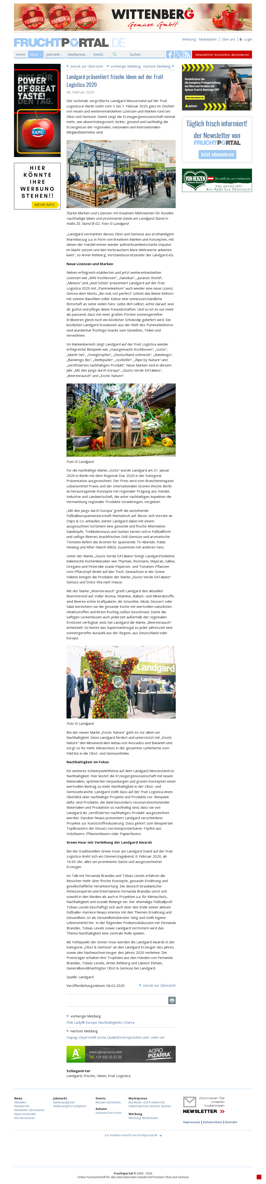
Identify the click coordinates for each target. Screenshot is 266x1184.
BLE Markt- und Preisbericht (147, 1102)
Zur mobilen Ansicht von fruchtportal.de (131, 1135)
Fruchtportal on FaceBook (170, 54)
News (34, 54)
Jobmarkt (53, 54)
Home (20, 54)
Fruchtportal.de (70, 42)
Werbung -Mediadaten (143, 1118)
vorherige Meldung (126, 66)
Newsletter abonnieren (29, 1110)
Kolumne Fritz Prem (108, 1113)
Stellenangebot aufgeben (69, 1106)
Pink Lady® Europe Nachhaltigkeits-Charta (100, 1022)
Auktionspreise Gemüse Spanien (150, 1106)
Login (248, 39)
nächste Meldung (157, 66)
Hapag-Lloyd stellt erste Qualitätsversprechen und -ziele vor (115, 1037)
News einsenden (25, 1114)
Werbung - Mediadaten (199, 39)
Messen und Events (108, 1102)
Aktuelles (20, 1102)
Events (98, 54)
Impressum (191, 1122)
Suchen (135, 54)
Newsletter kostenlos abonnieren (222, 54)
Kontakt (231, 1122)
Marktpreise (77, 54)
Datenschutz (212, 1122)
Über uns (228, 39)
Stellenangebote (64, 1102)
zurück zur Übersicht (86, 66)
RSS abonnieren (24, 1118)
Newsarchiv (21, 1106)
